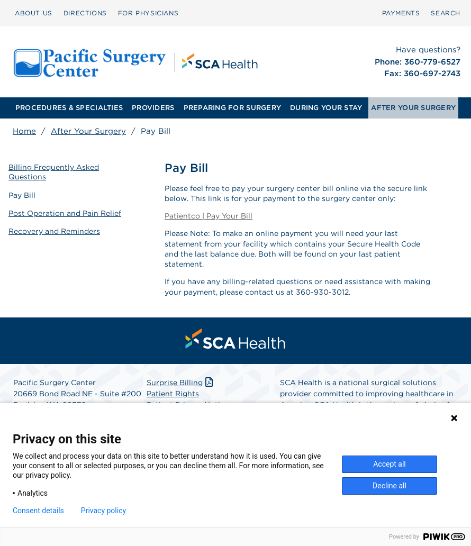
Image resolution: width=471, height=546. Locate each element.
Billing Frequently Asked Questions (53, 172)
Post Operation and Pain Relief (64, 213)
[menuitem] (34, 13)
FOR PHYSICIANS (148, 13)
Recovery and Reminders (54, 231)
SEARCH (445, 13)
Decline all (389, 485)
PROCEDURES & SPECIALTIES (69, 108)
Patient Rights (173, 393)
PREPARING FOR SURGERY (232, 108)
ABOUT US (33, 13)
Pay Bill (21, 195)
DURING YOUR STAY (326, 108)
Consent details (38, 510)
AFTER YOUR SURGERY (413, 108)
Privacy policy (103, 510)
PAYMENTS (401, 13)
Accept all (389, 464)
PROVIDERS (153, 108)
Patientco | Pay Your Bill (208, 216)
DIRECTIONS (85, 13)
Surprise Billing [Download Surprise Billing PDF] (181, 382)
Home (24, 131)
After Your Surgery (88, 131)
